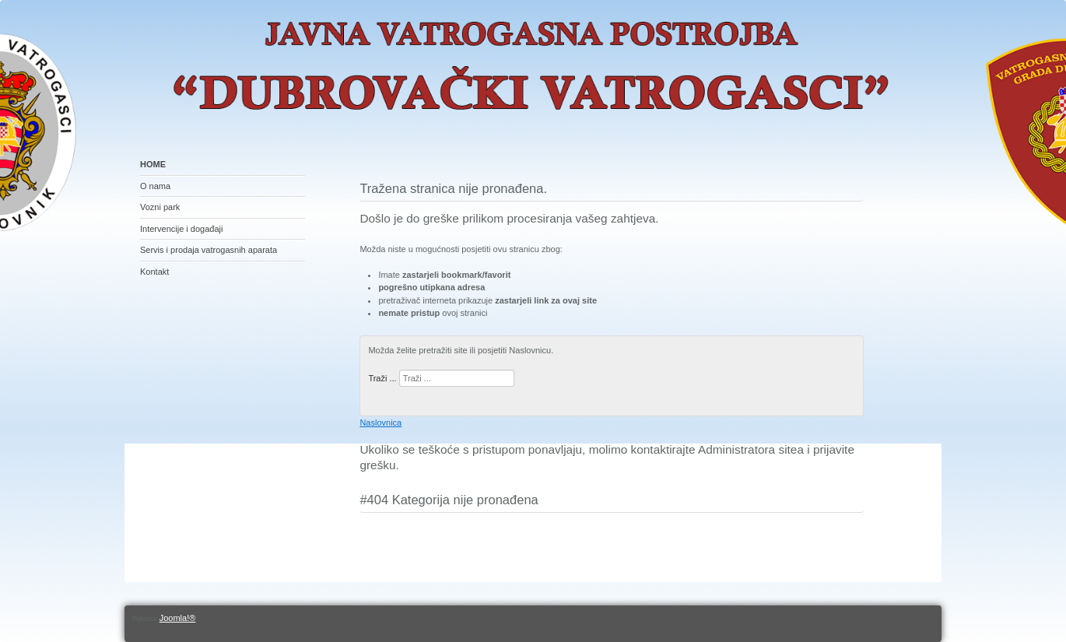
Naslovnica (380, 422)
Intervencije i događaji (181, 228)
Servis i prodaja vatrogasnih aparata (208, 249)
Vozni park (160, 207)
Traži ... (382, 378)
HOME (153, 164)
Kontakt (154, 271)
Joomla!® (178, 618)
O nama (155, 186)
